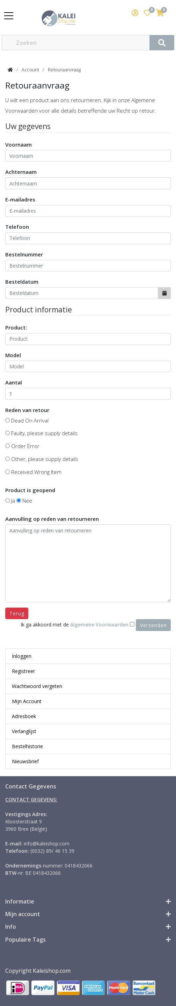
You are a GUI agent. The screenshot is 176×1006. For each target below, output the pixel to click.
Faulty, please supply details (41, 433)
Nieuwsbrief (25, 761)
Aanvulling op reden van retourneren (52, 518)
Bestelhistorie (27, 746)
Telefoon (17, 226)
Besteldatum (21, 281)
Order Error (22, 445)
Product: (16, 327)
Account (30, 69)
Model (13, 355)
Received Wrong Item (33, 471)
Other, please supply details (41, 458)
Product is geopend (30, 490)
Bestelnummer (24, 254)
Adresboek (24, 716)
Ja (10, 500)
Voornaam (18, 144)
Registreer (23, 671)
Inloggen (21, 656)
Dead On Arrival (27, 420)
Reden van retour (27, 409)
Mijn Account (27, 701)
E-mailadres (20, 199)
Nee (24, 500)
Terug (16, 613)
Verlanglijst (24, 731)
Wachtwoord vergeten (37, 686)
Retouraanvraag (64, 69)
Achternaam (21, 171)
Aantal (13, 382)
